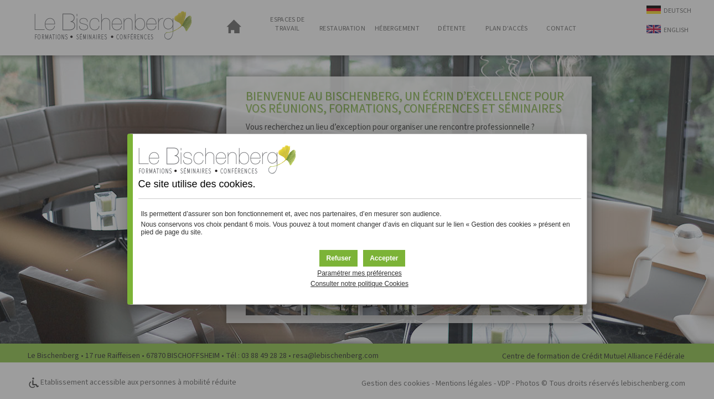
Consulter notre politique (359, 284)
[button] (384, 258)
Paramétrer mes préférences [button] (359, 273)
